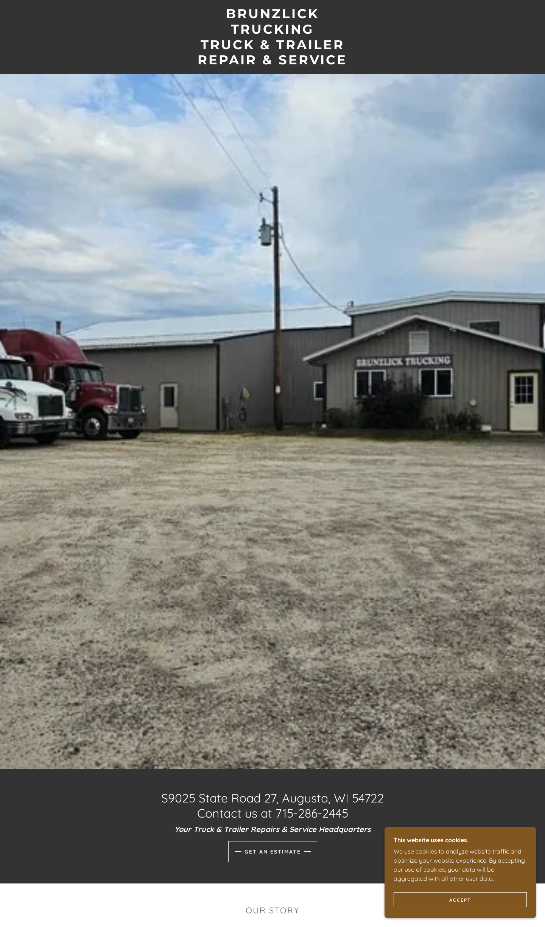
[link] (272, 62)
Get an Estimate (272, 851)
